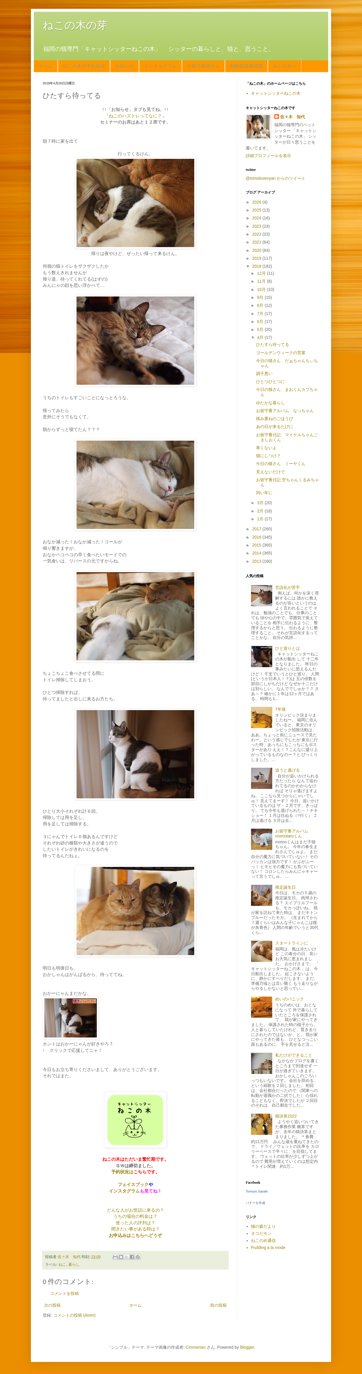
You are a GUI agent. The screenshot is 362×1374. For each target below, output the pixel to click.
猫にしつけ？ (268, 455)
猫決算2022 (286, 1116)
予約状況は (122, 1171)
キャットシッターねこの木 (275, 93)
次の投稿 (52, 1305)
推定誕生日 (285, 887)
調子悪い (264, 373)
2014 (257, 553)
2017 (257, 529)
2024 (257, 218)
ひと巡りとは (287, 648)
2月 (261, 511)
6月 (261, 321)
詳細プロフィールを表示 (268, 155)
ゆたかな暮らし (270, 402)
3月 (261, 502)
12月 (262, 273)
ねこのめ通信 (263, 1240)
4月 (261, 337)
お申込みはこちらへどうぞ (135, 1235)
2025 (257, 210)
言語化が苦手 (287, 587)
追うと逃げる (287, 770)
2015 (257, 545)
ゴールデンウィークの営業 (280, 352)
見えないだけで (270, 471)
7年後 (280, 709)
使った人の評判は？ (135, 1222)
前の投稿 (218, 1305)
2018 (257, 266)
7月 (261, 313)
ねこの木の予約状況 (84, 66)
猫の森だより (263, 1226)
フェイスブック (133, 1184)
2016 (257, 537)
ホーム (46, 66)
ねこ (62, 1265)
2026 (257, 202)
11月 (262, 281)
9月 (261, 297)
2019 (257, 258)
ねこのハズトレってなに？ (135, 115)
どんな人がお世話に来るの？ (135, 1210)
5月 (261, 329)
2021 (257, 242)
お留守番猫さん (203, 66)
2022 (257, 234)
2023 (257, 226)
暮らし (74, 1265)
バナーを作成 (255, 1203)
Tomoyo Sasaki (257, 1191)
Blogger (247, 1347)
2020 (257, 250)
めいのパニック (289, 999)
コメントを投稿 (64, 1293)
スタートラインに (291, 943)
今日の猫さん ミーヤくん (280, 463)
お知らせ (124, 66)
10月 (262, 289)
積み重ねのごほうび (274, 418)
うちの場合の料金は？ (135, 1216)
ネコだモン (261, 1233)
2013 (257, 561)
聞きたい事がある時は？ (135, 1228)
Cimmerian (196, 1347)
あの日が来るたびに (274, 426)
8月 (261, 305)
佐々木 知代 (292, 116)
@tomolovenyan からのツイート (275, 178)
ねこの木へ (284, 66)
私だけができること (293, 1055)
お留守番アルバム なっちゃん (285, 410)
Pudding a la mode (268, 1247)
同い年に (264, 492)
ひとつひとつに (270, 381)
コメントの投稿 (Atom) (74, 1315)
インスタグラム (160, 66)
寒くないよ (266, 447)
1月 (261, 519)
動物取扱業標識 (246, 66)
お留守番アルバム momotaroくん (293, 833)
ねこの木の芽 (75, 25)
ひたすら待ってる (272, 344)
